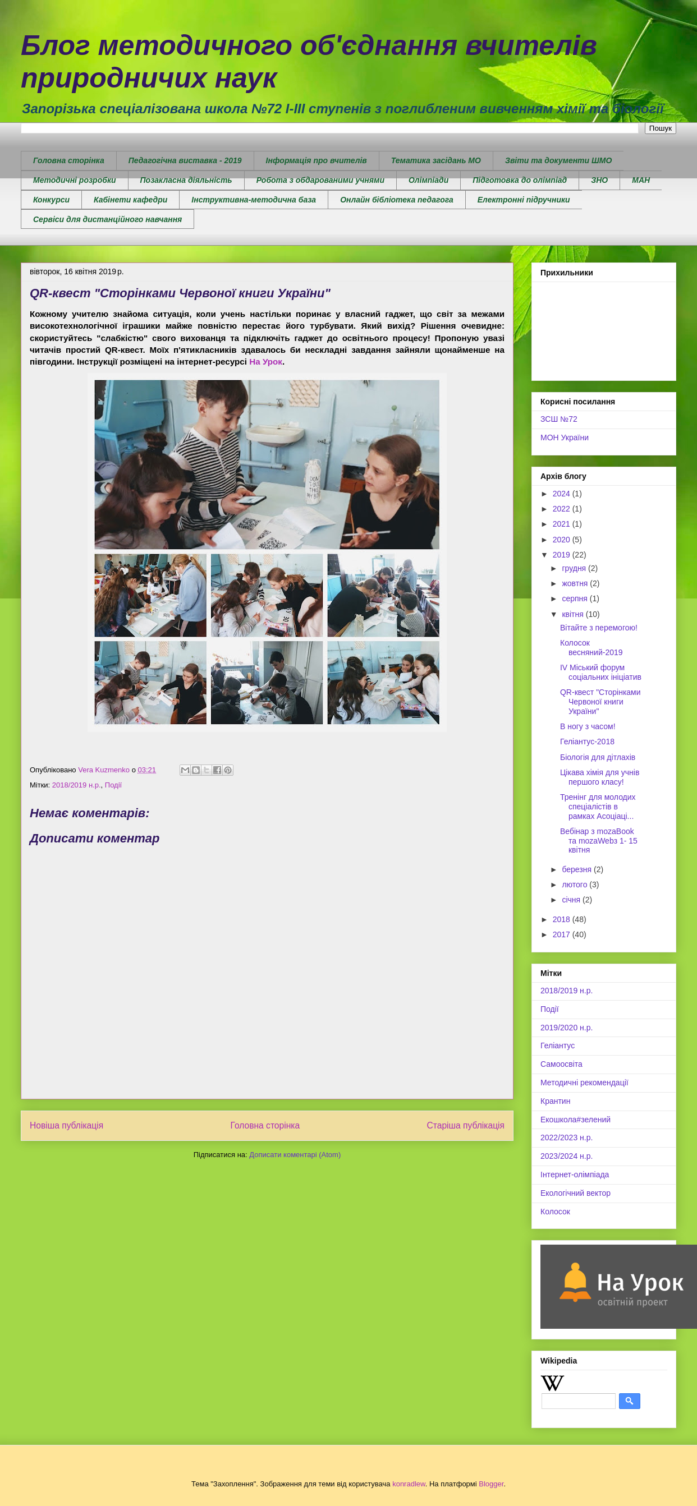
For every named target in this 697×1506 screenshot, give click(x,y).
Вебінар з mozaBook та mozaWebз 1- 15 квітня (599, 841)
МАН (641, 180)
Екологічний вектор (575, 1193)
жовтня (576, 583)
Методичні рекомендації (584, 1082)
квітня (573, 614)
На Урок (265, 361)
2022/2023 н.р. (566, 1137)
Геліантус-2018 (587, 741)
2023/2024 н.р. (566, 1156)
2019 (562, 554)
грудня (575, 568)
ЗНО (599, 180)
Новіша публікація (66, 1125)
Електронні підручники (524, 199)
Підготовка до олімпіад (520, 180)
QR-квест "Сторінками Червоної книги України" (600, 702)
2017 (562, 934)
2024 (562, 493)
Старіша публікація (466, 1125)
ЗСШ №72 (558, 419)
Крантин (555, 1101)
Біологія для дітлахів (597, 757)
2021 (562, 523)
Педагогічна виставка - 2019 (185, 160)
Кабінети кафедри (130, 199)
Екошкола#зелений (575, 1119)
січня (572, 899)
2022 (562, 508)
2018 (562, 919)
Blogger (491, 1484)
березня (578, 869)
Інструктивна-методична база (253, 199)
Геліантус (557, 1045)
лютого (575, 884)
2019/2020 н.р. (566, 1027)
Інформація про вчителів (316, 160)
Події (113, 785)
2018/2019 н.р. (76, 785)
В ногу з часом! (588, 726)
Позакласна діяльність (186, 180)
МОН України (564, 437)
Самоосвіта (561, 1064)
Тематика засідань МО (436, 160)
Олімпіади (428, 180)
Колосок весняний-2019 (591, 647)
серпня (575, 598)
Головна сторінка (68, 160)
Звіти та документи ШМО (558, 160)
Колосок (555, 1211)
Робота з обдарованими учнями (320, 180)
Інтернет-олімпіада (574, 1174)
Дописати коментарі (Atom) (295, 1154)
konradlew (408, 1484)
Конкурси (51, 199)
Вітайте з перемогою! (599, 627)
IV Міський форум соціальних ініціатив (600, 672)
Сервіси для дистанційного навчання (107, 219)
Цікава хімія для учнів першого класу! (599, 777)
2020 (562, 539)
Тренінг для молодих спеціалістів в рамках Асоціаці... (598, 807)
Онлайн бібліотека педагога (396, 199)
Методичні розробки (74, 180)
